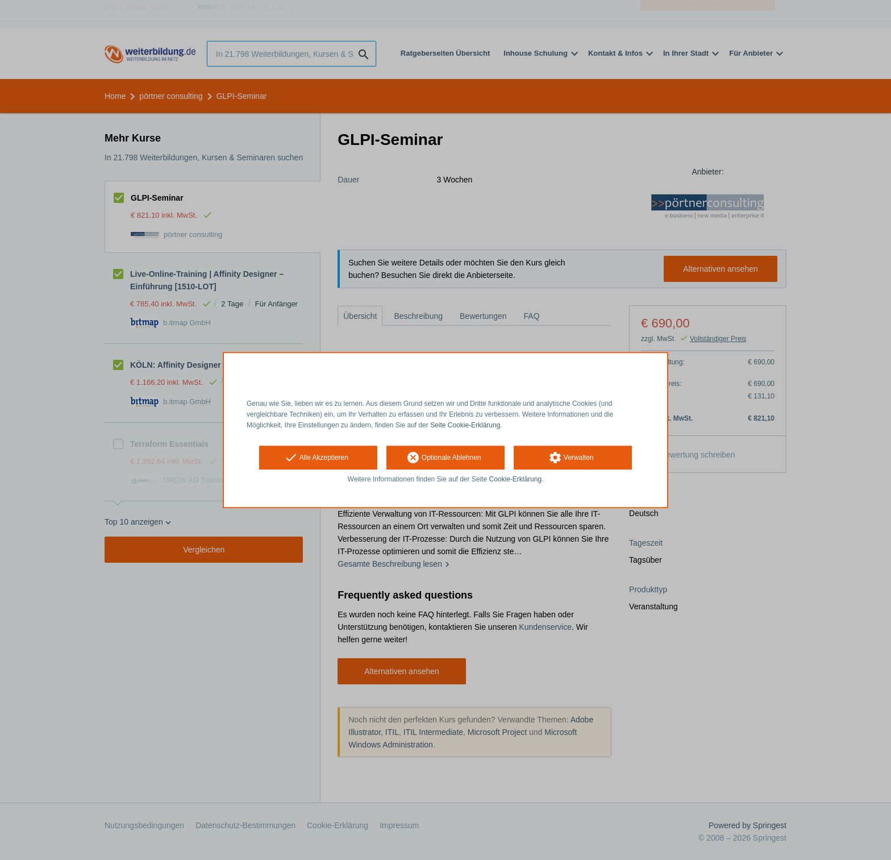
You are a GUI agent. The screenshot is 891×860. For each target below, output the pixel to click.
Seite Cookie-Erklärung (465, 425)
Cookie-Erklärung (515, 480)
